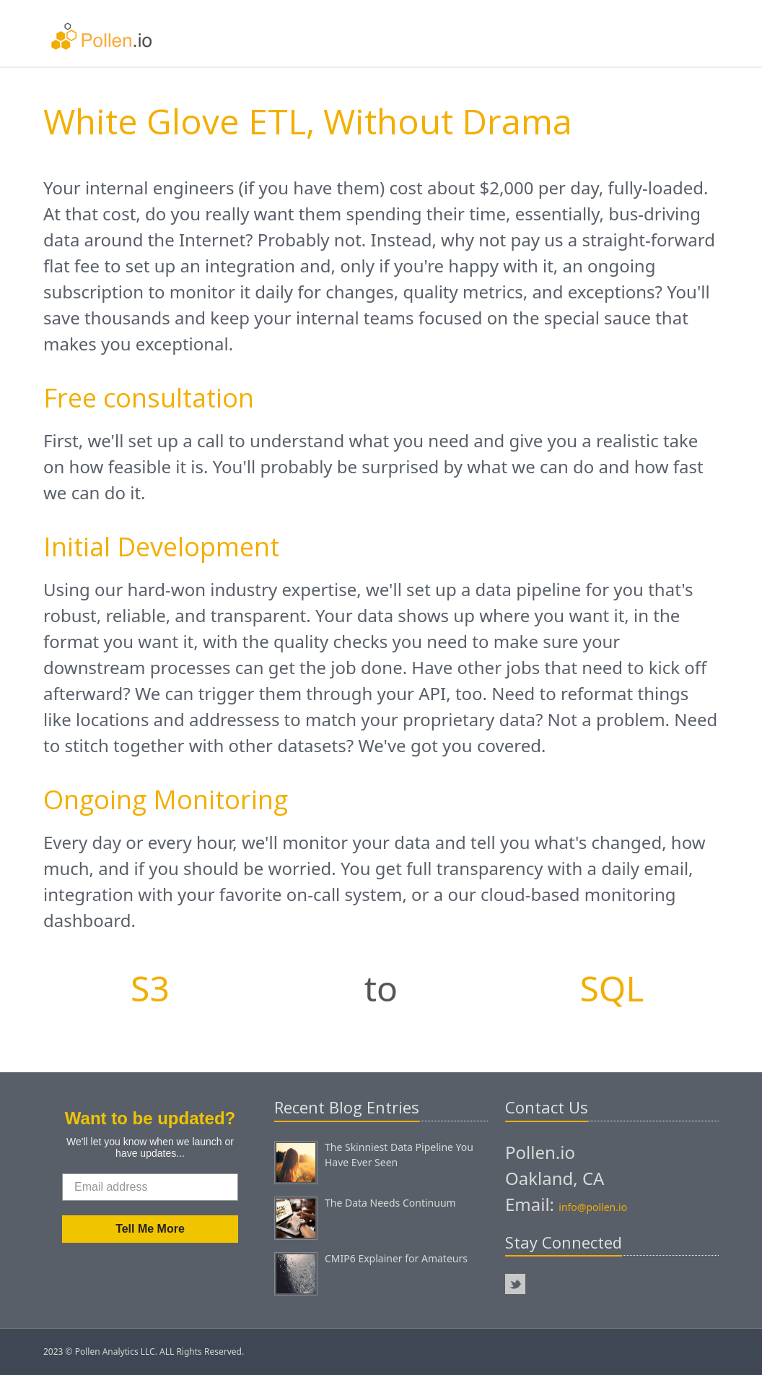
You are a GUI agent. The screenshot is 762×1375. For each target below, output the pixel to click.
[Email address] (150, 1187)
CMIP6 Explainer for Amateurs (396, 1258)
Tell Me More (150, 1229)
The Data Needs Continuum (390, 1203)
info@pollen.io (593, 1207)
